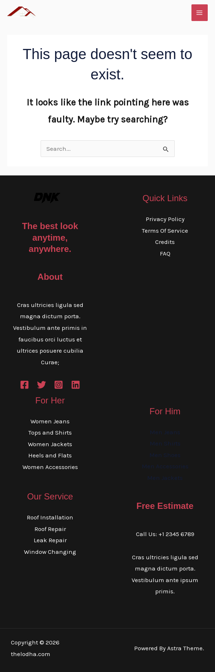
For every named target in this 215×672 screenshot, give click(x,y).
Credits (165, 241)
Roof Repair (50, 528)
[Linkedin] (75, 384)
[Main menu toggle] (199, 12)
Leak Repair (50, 540)
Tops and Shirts (50, 432)
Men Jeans (165, 432)
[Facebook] (24, 384)
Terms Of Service (165, 230)
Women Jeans (50, 421)
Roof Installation (50, 517)
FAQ (165, 253)
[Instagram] (58, 384)
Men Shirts (165, 443)
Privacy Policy (165, 219)
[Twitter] (41, 384)
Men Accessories (165, 466)
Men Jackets (165, 477)
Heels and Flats (50, 455)
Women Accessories (50, 466)
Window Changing (50, 551)
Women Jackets (50, 444)
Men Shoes (165, 455)
